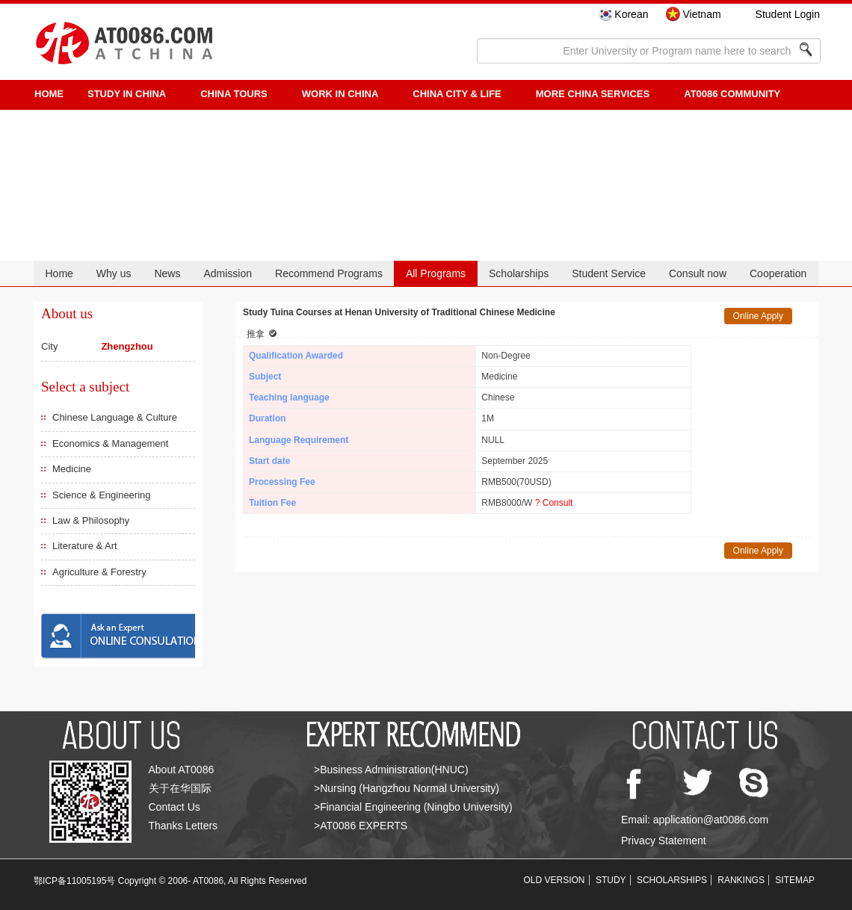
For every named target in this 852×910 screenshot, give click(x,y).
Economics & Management (110, 443)
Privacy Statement (663, 840)
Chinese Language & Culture (114, 417)
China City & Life (457, 93)
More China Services (592, 93)
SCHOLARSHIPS (672, 880)
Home (58, 273)
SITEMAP (795, 880)
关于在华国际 (180, 788)
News (167, 273)
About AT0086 (181, 770)
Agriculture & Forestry (99, 572)
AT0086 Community (732, 93)
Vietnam (701, 14)
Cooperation (778, 273)
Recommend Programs (329, 273)
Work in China (340, 93)
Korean (631, 14)
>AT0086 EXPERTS (360, 826)
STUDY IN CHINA (126, 93)
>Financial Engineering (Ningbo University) (413, 807)
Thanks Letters (183, 826)
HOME (49, 93)
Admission (227, 273)
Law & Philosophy (90, 520)
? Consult (554, 503)
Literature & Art (84, 545)
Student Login (788, 14)
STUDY (611, 880)
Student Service (609, 273)
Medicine (71, 468)
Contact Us (174, 807)
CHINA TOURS (234, 93)
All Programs (436, 273)
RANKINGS (741, 880)
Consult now (697, 273)
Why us (114, 273)
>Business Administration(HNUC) (391, 770)
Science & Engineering (101, 495)
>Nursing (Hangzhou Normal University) (406, 788)
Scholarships (519, 273)
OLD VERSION (554, 880)
